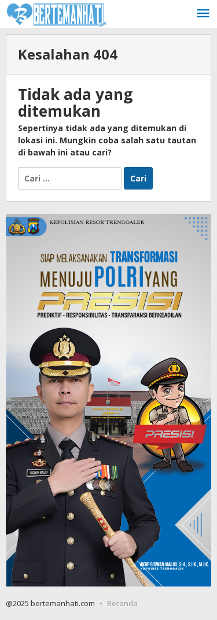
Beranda (122, 603)
